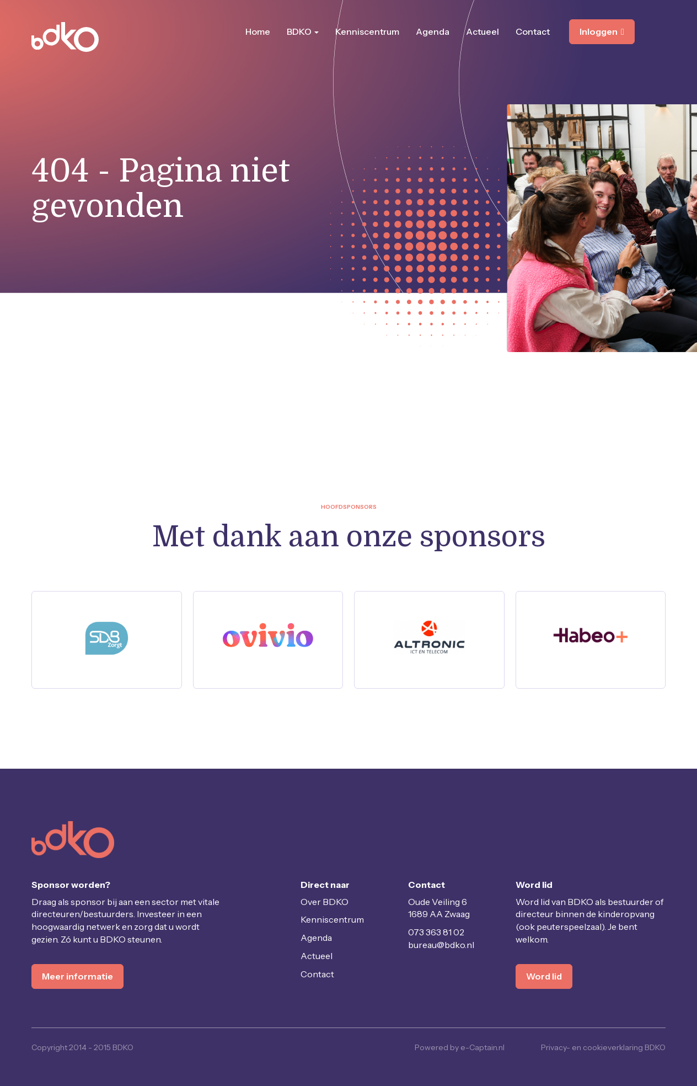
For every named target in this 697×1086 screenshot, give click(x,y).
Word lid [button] (544, 976)
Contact (533, 31)
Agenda (432, 31)
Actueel (482, 31)
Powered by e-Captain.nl (460, 1047)
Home (257, 31)
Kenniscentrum (367, 31)
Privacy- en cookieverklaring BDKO (603, 1047)
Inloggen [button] (602, 31)
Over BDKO (325, 901)
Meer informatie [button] (77, 976)
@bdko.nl (441, 944)
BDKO (303, 31)
